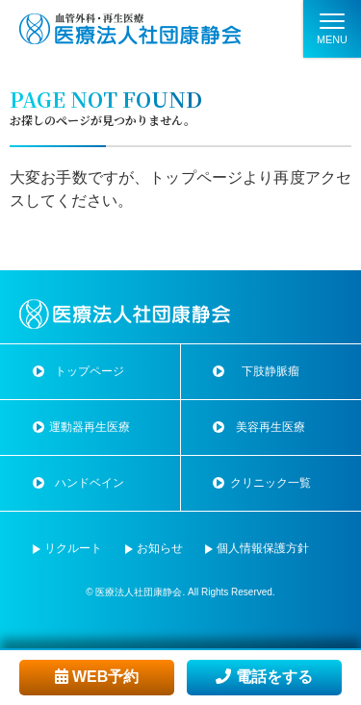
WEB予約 (97, 676)
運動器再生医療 (89, 427)
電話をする (264, 676)
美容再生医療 (270, 427)
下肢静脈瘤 (270, 371)
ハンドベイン (89, 483)
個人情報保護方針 (263, 548)
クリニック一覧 (270, 483)
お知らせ (160, 548)
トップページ (196, 177)
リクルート (73, 548)
